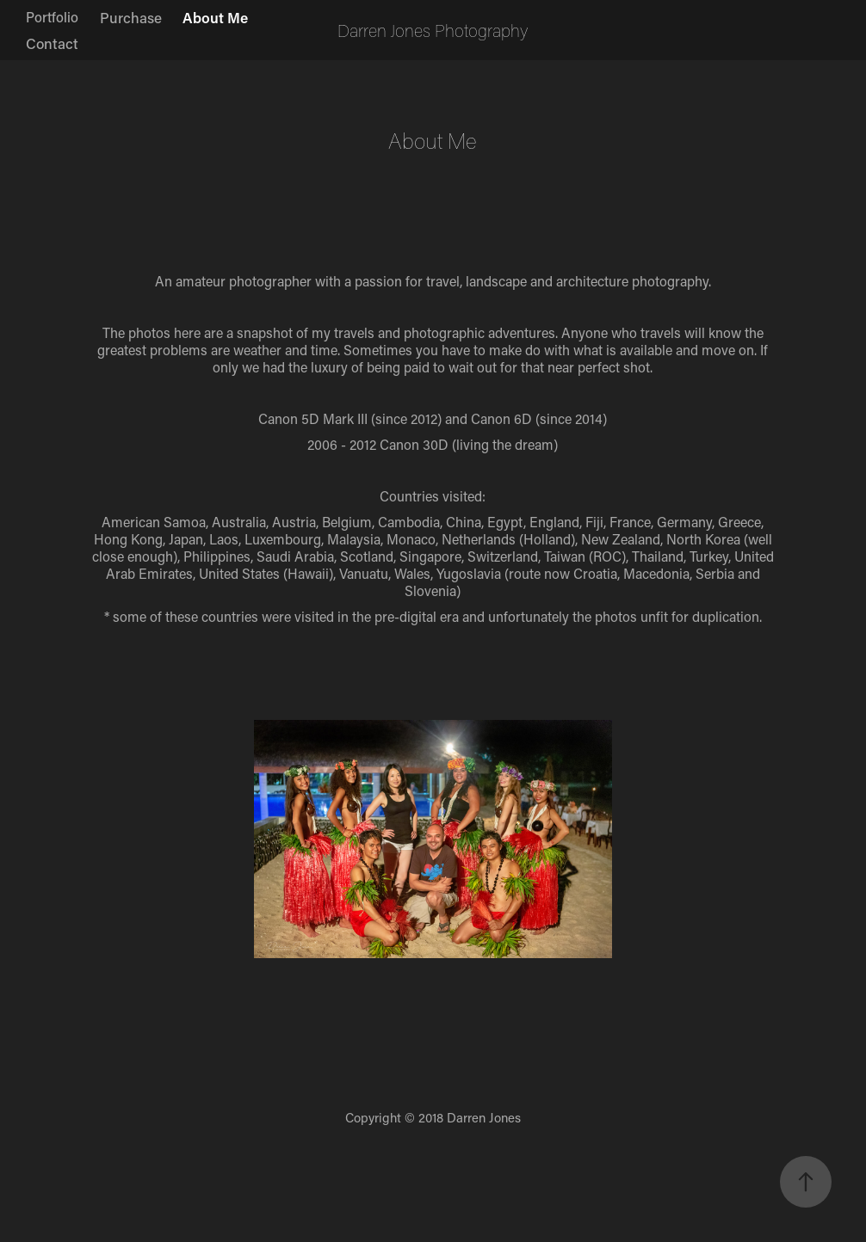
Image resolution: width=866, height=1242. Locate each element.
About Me (215, 17)
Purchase (131, 17)
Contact (52, 43)
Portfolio (52, 17)
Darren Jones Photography (433, 30)
